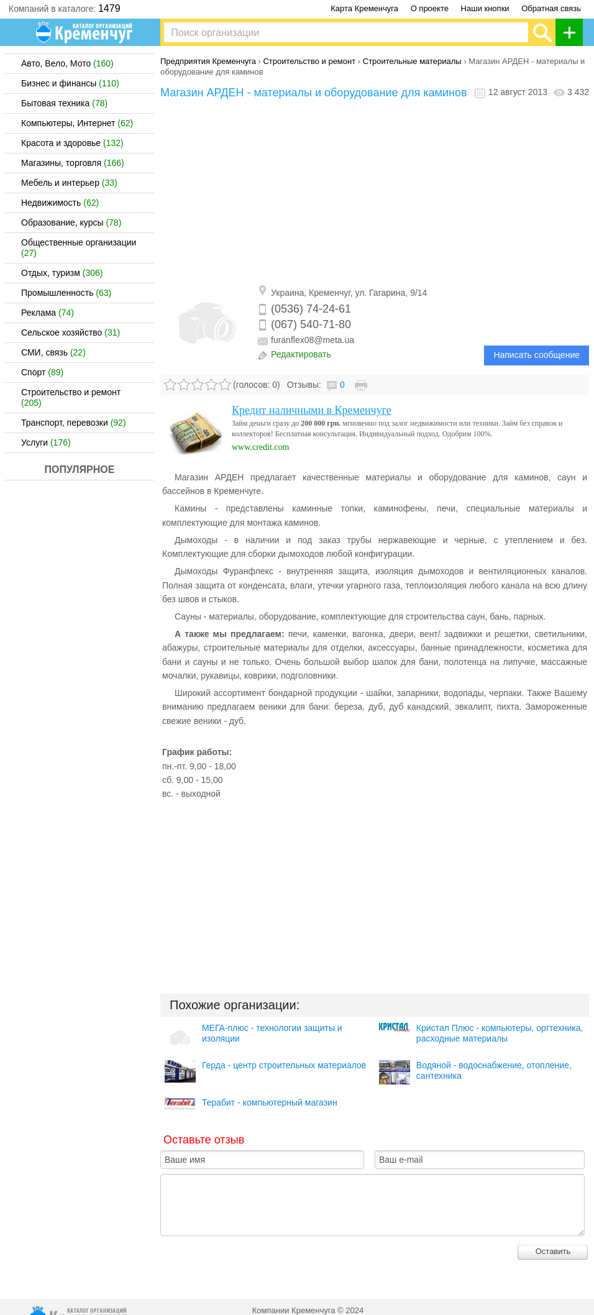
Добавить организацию (572, 32)
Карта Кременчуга (364, 8)
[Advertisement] (374, 193)
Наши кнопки (485, 8)
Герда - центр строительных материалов (284, 1065)
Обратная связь (551, 8)
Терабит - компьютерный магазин (269, 1102)
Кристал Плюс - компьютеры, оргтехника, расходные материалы (499, 1033)
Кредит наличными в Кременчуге (311, 410)
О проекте (430, 8)
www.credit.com (260, 447)
